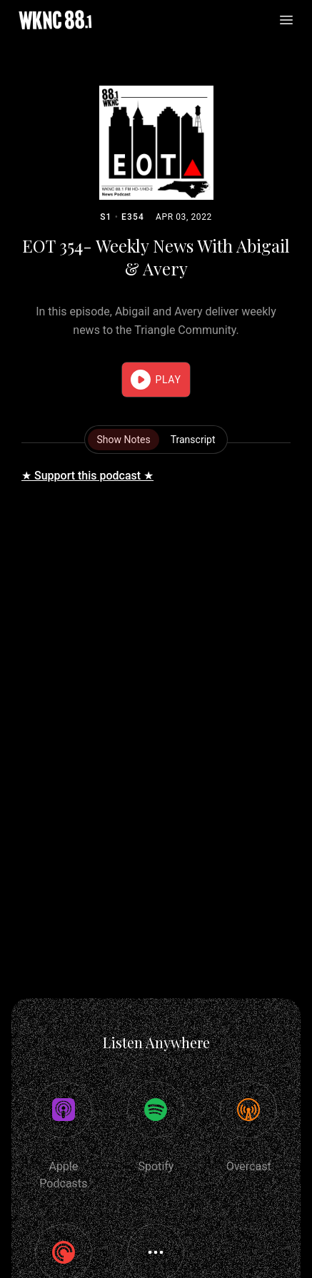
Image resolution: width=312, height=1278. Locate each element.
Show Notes (123, 439)
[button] (155, 379)
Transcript (193, 439)
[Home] (55, 20)
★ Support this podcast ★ (87, 475)
